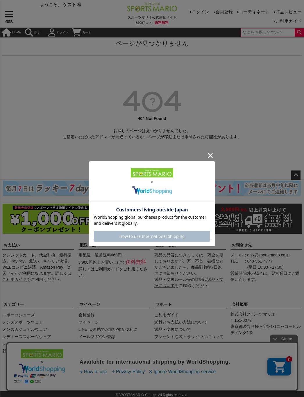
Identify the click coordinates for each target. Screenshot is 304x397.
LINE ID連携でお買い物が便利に (107, 329)
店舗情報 (83, 378)
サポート (163, 304)
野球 (6, 351)
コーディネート (254, 11)
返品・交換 (165, 245)
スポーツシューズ (18, 314)
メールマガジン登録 (96, 336)
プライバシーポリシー (174, 378)
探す (32, 32)
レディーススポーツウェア (26, 336)
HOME (11, 32)
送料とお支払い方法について (180, 322)
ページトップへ (296, 175)
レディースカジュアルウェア (28, 344)
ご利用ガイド (289, 21)
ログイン (200, 11)
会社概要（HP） (53, 378)
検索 (299, 32)
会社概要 (240, 304)
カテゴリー (13, 304)
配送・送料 (90, 245)
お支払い (11, 245)
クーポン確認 (90, 344)
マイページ (90, 304)
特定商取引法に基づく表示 (123, 378)
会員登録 (224, 11)
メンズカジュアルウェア (24, 329)
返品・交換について (172, 329)
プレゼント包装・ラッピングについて (188, 336)
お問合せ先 (242, 245)
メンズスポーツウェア (22, 322)
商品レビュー (289, 11)
